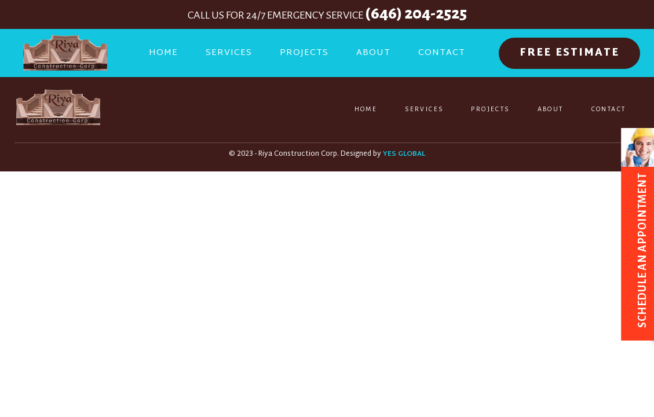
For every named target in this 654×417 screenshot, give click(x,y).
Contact (441, 53)
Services (229, 53)
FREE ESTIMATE (569, 53)
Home (163, 53)
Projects (304, 53)
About (373, 53)
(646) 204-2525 (416, 13)
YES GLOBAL (404, 154)
